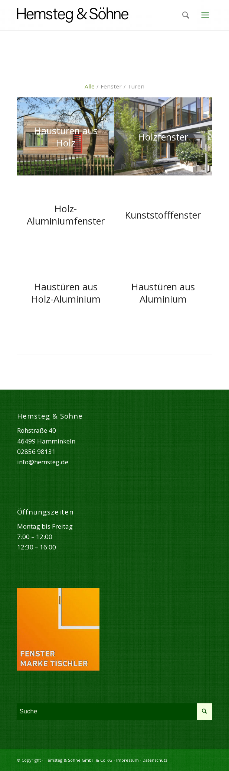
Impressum (127, 760)
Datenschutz (155, 760)
